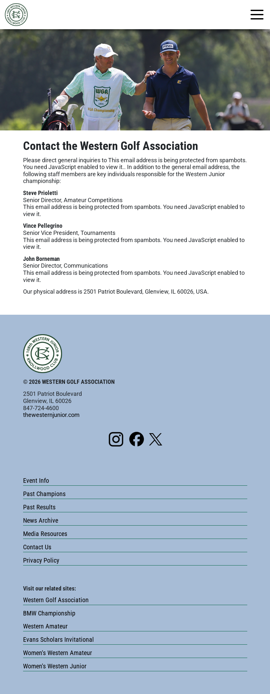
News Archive (40, 520)
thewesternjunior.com (51, 414)
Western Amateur (45, 626)
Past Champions (44, 494)
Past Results (39, 507)
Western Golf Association (56, 600)
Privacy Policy (41, 560)
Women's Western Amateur (57, 653)
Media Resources (45, 534)
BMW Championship (49, 613)
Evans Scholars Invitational (58, 639)
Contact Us (37, 547)
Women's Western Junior (54, 666)
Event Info (36, 480)
